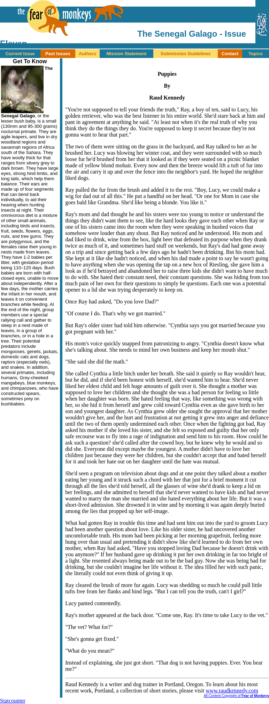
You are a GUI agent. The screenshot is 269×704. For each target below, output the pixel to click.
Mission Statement (126, 53)
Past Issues (57, 53)
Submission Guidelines (186, 53)
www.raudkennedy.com (232, 691)
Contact (230, 53)
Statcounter (12, 701)
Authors (87, 53)
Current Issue (20, 53)
